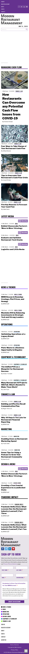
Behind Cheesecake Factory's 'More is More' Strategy (14, 227)
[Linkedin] (24, 7)
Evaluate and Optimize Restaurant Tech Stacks (12, 239)
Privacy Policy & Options (10, 564)
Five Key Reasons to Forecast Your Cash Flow (14, 206)
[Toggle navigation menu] (26, 651)
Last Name (19, 570)
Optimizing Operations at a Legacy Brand (13, 335)
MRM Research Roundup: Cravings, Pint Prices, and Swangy (12, 299)
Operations (17, 331)
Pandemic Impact (19, 504)
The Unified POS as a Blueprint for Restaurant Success (12, 369)
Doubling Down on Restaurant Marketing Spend (14, 440)
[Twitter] (22, 7)
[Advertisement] (14, 47)
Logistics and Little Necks (13, 249)
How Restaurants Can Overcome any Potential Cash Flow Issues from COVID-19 (13, 106)
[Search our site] (13, 29)
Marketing (16, 436)
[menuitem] (2, 1)
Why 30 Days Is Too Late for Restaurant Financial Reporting (13, 419)
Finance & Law (19, 91)
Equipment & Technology (20, 364)
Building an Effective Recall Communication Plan (13, 405)
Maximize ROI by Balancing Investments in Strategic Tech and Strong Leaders (13, 315)
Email (3, 577)
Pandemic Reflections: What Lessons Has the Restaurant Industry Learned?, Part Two (14, 527)
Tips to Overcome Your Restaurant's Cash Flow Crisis (14, 176)
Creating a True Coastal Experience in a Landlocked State (13, 487)
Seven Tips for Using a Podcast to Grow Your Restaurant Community (11, 454)
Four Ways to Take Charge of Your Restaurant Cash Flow (13, 147)
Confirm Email (20, 577)
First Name (4, 570)
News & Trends (18, 294)
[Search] (26, 29)
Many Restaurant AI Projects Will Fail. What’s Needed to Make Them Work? (14, 385)
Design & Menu (17, 483)
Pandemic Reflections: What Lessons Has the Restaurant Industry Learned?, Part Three (13, 510)
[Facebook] (19, 7)
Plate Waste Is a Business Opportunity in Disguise (12, 349)
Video (16, 223)
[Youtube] (27, 7)
